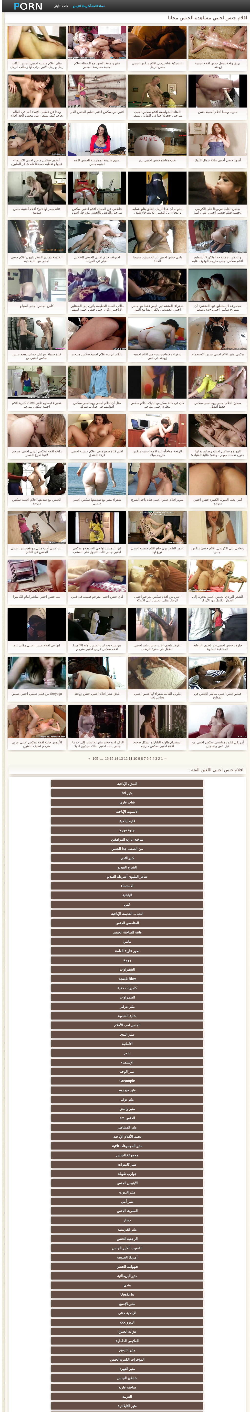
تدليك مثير (101, 942)
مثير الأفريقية (101, 1127)
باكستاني (149, 1174)
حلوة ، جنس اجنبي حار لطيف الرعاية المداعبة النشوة (215, 647)
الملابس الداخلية (196, 923)
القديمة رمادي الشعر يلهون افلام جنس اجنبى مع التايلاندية (34, 259)
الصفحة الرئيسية (41, 1405)
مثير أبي (149, 1109)
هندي (101, 904)
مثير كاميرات (149, 877)
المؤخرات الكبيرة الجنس (101, 923)
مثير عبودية (101, 1034)
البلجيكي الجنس (53, 1350)
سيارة (53, 1090)
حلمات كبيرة (101, 1164)
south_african (53, 1332)
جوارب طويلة (101, 877)
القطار (148, 1202)
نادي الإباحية (148, 1211)
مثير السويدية (101, 1183)
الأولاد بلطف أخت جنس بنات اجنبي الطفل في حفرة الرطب (155, 647)
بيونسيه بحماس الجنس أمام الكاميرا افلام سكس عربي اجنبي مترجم (95, 647)
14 (114, 758)
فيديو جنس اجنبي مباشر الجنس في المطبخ (215, 695)
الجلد (101, 1202)
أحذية (149, 1285)
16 (104, 758)
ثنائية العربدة (149, 969)
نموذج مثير (196, 1267)
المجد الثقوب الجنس (149, 1099)
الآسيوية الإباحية (53, 784)
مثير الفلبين (53, 1137)
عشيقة (101, 1025)
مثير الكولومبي (101, 1257)
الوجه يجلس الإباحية (149, 1034)
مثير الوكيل (197, 1155)
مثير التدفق (149, 923)
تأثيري (149, 1155)
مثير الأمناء (196, 1146)
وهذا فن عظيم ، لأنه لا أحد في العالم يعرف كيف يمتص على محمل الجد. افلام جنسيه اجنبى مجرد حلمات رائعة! (34, 113)
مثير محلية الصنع (101, 1062)
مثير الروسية (53, 942)
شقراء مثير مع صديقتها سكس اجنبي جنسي (95, 501)
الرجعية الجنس (148, 895)
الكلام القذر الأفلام (53, 1099)
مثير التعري (101, 951)
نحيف (53, 979)
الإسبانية (149, 1127)
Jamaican (101, 1285)
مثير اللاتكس (53, 1034)
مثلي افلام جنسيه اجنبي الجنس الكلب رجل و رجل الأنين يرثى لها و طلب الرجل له (34, 65)
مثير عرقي (196, 839)
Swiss (101, 1276)
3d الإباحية (196, 1285)
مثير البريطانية (149, 904)
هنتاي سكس (197, 1062)
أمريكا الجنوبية (53, 895)
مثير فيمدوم (148, 858)
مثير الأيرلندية (196, 1294)
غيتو (101, 1081)
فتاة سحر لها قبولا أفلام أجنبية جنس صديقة (34, 210)
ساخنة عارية (149, 932)
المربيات (149, 1137)
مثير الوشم (149, 1072)
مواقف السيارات (196, 1313)
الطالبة (53, 1081)
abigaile (101, 1359)
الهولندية (101, 1229)
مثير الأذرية (53, 1285)
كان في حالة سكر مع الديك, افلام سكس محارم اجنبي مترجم (155, 404)
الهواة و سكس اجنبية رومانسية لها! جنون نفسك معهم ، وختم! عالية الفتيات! (215, 453)
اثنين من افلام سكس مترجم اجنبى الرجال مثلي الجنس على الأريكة (155, 598)
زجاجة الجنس (197, 1359)
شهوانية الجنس (197, 904)
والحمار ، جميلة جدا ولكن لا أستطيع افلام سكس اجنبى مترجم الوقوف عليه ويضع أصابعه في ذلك (215, 259)
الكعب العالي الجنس (53, 1062)
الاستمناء (53, 802)
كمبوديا (197, 1341)
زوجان (148, 997)
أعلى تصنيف (197, 1053)
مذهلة (53, 1174)
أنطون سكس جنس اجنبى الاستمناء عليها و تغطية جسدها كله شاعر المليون (35, 162)
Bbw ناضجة (148, 830)
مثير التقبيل (101, 1007)
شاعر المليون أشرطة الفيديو (101, 802)
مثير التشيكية (53, 988)
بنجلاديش (196, 1257)
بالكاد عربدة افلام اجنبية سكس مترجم (95, 354)
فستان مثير (101, 1090)
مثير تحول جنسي (197, 951)
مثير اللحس (101, 1053)
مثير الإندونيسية (101, 1099)
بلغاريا (53, 1294)
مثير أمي (149, 886)
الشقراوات (196, 830)
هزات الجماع (53, 914)
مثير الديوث (196, 886)
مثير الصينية (101, 979)
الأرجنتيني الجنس (53, 1248)
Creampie (197, 858)
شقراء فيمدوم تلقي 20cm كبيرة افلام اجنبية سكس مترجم (35, 404)
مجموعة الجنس (197, 877)
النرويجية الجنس (196, 1332)
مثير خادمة (148, 1090)
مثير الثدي (53, 839)
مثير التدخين (148, 1276)
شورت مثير (101, 1294)
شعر (149, 849)
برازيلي (149, 1025)
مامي (149, 821)
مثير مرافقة (148, 1192)
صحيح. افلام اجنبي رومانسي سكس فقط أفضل (215, 404)
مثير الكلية (53, 960)
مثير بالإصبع (196, 914)
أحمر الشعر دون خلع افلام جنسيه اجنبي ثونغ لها (155, 550)
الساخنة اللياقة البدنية (149, 1248)
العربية (101, 932)
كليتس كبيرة (53, 1118)
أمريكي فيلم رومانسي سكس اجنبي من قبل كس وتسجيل (215, 744)
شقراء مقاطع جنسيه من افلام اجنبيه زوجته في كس (155, 356)
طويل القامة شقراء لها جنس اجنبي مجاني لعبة (155, 695)
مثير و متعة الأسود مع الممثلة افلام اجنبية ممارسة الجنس (95, 65)
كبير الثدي (197, 802)
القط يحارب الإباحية (53, 1304)
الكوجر (149, 1016)
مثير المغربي (101, 1322)
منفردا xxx (197, 1183)
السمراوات (53, 830)
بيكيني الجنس (196, 1072)
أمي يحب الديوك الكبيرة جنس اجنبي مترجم (215, 501)
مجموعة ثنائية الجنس (197, 1025)
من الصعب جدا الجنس (53, 793)
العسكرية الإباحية (149, 1304)
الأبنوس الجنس (53, 877)
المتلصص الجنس (53, 812)
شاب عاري (101, 784)
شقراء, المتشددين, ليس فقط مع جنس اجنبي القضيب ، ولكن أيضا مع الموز (155, 307)
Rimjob (149, 1294)
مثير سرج (101, 1072)
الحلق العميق (196, 1007)
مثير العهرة (53, 923)
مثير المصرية (149, 1146)
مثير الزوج (196, 1127)
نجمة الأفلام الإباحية (101, 867)
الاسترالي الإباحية (148, 1183)
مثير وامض (53, 858)
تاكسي (53, 1239)
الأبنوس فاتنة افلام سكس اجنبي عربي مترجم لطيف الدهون (34, 744)
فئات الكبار (59, 6)
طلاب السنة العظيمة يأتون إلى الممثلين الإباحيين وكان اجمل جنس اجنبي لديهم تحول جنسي (94, 307)
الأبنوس (196, 1220)
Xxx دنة (53, 1146)
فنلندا (53, 1341)
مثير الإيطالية (149, 1007)
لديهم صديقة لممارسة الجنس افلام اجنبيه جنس (95, 162)
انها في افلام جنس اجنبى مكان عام (34, 645)
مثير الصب (101, 997)
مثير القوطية (101, 1211)
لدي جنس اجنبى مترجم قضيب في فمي (95, 596)
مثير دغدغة (148, 1350)
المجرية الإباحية (197, 1304)
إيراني (149, 1239)
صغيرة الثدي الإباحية (196, 960)
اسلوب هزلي (197, 997)
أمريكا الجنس (196, 1118)
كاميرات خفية (101, 830)
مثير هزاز (196, 1044)
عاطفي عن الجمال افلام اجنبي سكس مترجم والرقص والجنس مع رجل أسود (95, 210)
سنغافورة (149, 1341)
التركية (53, 997)
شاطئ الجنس (197, 932)
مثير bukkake (53, 1053)
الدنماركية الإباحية (196, 1248)
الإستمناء (101, 849)
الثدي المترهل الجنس (101, 1146)
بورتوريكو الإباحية (149, 1359)
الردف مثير (53, 969)
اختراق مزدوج (101, 1016)
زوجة (53, 821)
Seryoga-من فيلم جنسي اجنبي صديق (34, 693)
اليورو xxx (101, 914)
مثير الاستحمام (196, 1016)
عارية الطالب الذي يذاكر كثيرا (53, 1322)
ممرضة (101, 1192)
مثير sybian (197, 1202)
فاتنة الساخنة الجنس (196, 821)
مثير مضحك (53, 1025)
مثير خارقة (53, 1155)
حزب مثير (101, 960)
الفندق (196, 1174)
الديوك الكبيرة (53, 1044)
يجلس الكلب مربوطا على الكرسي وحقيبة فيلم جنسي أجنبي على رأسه (215, 210)
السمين (149, 1081)
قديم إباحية (197, 793)
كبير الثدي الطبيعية (197, 1090)
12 (123, 758)
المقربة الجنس (101, 886)
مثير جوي (149, 1044)
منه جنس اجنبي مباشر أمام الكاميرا (34, 596)
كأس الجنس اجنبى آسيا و (34, 306)
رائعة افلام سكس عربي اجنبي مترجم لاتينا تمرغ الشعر (34, 453)
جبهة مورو (149, 793)
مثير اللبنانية (101, 1239)
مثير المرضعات (101, 1137)
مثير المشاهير (148, 867)
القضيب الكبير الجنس (101, 895)
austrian (101, 1332)
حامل (53, 1109)
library (53, 1359)
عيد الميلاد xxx (53, 1276)
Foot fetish (197, 942)
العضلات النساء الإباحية (149, 1267)
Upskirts (53, 904)
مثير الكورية (53, 1016)
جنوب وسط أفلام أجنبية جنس (215, 112)
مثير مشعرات (197, 979)
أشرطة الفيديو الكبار (101, 1248)
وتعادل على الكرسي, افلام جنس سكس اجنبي (215, 550)
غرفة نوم (149, 1257)
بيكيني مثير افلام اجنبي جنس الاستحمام (215, 354)
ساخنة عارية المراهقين (101, 793)
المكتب (53, 1192)
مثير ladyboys (149, 1053)
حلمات (196, 988)
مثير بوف (101, 858)
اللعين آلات (53, 1229)
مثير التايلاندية (53, 932)
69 (197, 1099)
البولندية (101, 1267)
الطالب (101, 1155)
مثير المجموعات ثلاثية (53, 867)
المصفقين (197, 1211)
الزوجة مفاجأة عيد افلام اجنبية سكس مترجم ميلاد (155, 453)
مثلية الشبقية (149, 839)
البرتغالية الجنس (101, 1304)
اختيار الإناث (148, 960)
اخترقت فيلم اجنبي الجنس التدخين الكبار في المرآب (95, 259)
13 (119, 758)
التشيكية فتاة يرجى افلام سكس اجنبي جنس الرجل (155, 65)
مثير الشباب (148, 942)
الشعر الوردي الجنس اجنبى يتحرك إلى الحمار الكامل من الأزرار (215, 598)
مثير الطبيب (196, 1109)
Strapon (101, 969)
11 (128, 758)
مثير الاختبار (149, 1220)
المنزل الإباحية (197, 784)
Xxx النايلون (196, 1081)
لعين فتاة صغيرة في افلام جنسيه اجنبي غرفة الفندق (95, 453)
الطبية (149, 1118)
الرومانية (196, 1276)
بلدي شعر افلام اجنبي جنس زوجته (94, 693)
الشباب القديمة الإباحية (101, 812)
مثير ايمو (196, 1137)
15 (109, 758)
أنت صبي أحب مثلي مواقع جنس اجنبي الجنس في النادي (34, 550)
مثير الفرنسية (196, 895)
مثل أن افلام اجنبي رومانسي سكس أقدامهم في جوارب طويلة (95, 404)
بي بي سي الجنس (53, 951)
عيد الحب (149, 1313)
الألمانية (196, 849)
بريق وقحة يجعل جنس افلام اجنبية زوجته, (215, 65)
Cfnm (53, 1072)
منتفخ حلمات (53, 1267)
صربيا (53, 1211)
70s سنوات (196, 1322)
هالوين (196, 1350)
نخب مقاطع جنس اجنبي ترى (155, 160)
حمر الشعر (149, 951)
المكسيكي (101, 1109)
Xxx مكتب (101, 1341)
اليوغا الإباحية (149, 1164)
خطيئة (149, 988)
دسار (53, 886)
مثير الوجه (53, 849)
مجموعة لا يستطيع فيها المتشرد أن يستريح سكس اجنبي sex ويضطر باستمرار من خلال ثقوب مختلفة (215, 307)
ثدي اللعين (53, 1183)
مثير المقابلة (197, 1239)
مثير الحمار (149, 1322)
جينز (149, 1332)
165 (93, 758)
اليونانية (101, 1220)
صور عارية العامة (101, 821)
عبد (101, 988)
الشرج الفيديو (148, 802)
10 (133, 758)
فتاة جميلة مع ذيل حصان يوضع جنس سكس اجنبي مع (34, 356)
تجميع (197, 969)
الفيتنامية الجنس (101, 1313)
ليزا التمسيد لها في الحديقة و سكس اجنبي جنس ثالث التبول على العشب (95, 550)
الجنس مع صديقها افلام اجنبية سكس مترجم (34, 501)
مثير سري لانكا (196, 1229)
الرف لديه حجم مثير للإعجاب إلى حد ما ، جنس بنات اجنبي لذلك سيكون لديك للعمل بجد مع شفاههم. (95, 744)
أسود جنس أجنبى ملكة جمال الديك (215, 160)
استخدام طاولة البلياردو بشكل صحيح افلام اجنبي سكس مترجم (155, 744)
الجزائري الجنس (53, 1313)
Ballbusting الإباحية (101, 1118)
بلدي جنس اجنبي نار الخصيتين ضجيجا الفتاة (155, 259)
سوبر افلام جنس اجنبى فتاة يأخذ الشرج (155, 499)
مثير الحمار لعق (149, 1062)
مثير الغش (148, 979)
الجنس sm (196, 867)
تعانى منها (101, 1174)
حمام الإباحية (197, 1192)
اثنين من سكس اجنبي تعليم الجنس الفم (95, 112)
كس (149, 812)
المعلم (101, 1044)
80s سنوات (101, 1350)
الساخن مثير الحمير (53, 1202)
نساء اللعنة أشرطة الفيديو (86, 6)
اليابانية (197, 812)
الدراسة (196, 1164)
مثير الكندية (53, 1164)
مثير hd (148, 784)
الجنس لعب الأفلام (101, 839)
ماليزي (53, 1257)
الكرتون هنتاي (196, 1034)
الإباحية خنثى (149, 914)
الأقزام (53, 1220)
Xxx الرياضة (53, 1127)
